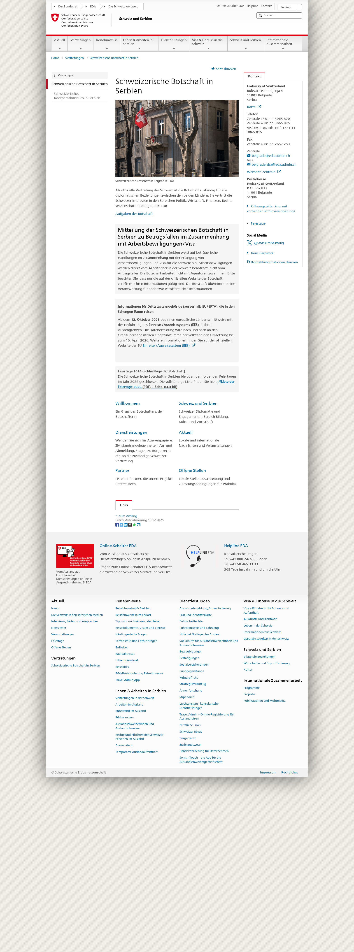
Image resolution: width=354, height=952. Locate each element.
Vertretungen (80, 44)
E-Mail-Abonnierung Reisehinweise (139, 827)
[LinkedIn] (126, 679)
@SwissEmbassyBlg (269, 243)
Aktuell (60, 44)
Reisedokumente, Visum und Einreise (140, 782)
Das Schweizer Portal (141, 579)
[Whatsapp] (135, 679)
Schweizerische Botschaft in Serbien (75, 820)
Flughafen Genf (137, 627)
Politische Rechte (191, 776)
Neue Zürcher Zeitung (142, 650)
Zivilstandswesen (190, 899)
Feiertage (258, 223)
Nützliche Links (189, 879)
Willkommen (127, 403)
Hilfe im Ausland (126, 815)
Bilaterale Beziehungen (259, 811)
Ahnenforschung (190, 845)
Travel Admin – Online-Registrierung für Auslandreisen (206, 871)
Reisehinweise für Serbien (132, 762)
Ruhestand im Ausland (130, 865)
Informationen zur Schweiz (262, 786)
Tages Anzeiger (137, 655)
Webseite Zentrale (264, 172)
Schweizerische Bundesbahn (147, 633)
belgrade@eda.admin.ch (271, 155)
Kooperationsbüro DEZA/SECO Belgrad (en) (156, 525)
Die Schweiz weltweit (123, 6)
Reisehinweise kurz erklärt (133, 769)
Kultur (248, 824)
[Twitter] (122, 679)
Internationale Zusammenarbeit (283, 44)
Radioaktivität (125, 808)
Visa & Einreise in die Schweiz (208, 44)
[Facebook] (117, 679)
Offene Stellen (192, 470)
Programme (252, 842)
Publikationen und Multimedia (265, 855)
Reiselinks (122, 821)
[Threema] (130, 679)
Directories (133, 594)
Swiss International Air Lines (147, 617)
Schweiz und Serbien (245, 44)
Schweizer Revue (190, 886)
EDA (93, 6)
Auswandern (124, 900)
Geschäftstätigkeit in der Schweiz (266, 793)
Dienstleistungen (174, 44)
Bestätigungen (189, 812)
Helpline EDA (236, 700)
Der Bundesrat (67, 6)
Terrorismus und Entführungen (136, 795)
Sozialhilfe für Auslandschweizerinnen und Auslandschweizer (208, 797)
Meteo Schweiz (137, 569)
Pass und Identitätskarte (195, 769)
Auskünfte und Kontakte (260, 773)
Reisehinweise (107, 44)
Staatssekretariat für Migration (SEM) (154, 520)
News (55, 762)
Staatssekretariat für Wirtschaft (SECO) (155, 530)
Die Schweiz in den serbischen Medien (77, 769)
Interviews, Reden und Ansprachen (74, 776)
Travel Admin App (127, 834)
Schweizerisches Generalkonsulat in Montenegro (160, 515)
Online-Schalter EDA (118, 700)
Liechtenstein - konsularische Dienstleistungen (199, 860)
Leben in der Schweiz (258, 780)
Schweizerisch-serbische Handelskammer (157, 546)
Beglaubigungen (190, 806)
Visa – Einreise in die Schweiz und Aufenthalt (266, 765)
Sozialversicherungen (194, 819)
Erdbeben (121, 801)
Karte (254, 107)
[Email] (138, 679)
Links (122, 505)
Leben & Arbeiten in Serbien (139, 44)
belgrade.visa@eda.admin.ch (274, 164)
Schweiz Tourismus (140, 563)
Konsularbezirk (262, 253)
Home (55, 58)
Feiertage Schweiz (139, 584)
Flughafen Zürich (138, 622)
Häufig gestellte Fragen (131, 789)
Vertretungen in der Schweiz (134, 852)
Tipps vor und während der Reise (137, 776)
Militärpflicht (188, 832)
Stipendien (133, 599)
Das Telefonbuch (138, 589)
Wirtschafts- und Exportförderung (267, 817)
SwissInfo (132, 574)
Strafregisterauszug (192, 838)
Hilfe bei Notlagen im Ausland (200, 789)
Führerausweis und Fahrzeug (199, 782)
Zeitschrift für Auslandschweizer (150, 535)
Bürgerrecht (187, 892)
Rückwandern (124, 872)
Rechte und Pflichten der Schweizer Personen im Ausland (139, 891)
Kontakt (252, 76)
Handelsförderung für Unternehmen (204, 905)
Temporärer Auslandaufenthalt (136, 906)
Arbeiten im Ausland (129, 859)
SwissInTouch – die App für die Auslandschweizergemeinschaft (201, 914)
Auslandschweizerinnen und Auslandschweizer (134, 881)
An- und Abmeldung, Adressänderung (205, 762)
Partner (122, 470)
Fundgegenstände (191, 825)
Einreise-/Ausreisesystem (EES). (169, 345)
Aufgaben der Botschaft (134, 213)
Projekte (249, 848)
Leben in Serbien (136, 541)
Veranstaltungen (62, 789)
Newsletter (58, 782)
